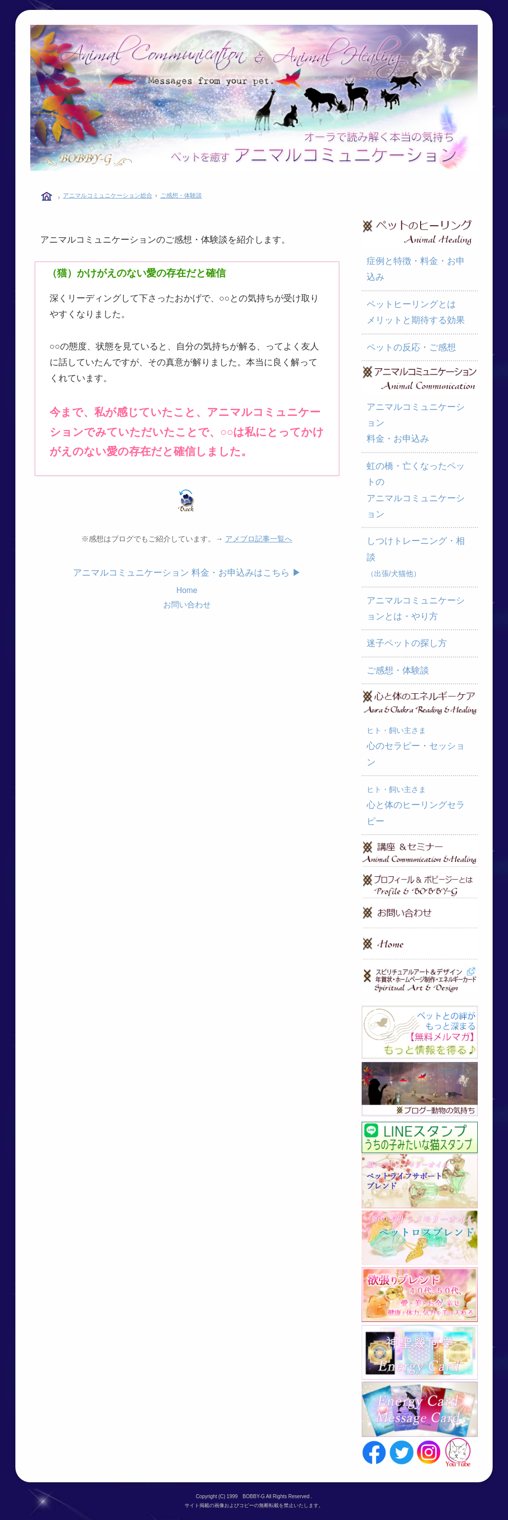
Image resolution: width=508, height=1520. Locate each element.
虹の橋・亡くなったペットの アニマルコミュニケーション (416, 490)
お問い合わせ (187, 604)
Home (186, 590)
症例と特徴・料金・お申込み (416, 269)
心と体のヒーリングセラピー (416, 805)
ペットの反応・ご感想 (411, 347)
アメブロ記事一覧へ (258, 538)
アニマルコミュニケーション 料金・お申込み (416, 423)
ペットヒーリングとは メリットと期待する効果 (416, 312)
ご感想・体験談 (181, 195)
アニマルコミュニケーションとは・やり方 (416, 608)
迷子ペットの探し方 (407, 643)
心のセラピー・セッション (416, 746)
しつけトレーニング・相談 (416, 557)
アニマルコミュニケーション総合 (107, 195)
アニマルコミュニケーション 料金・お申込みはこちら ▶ (187, 573)
